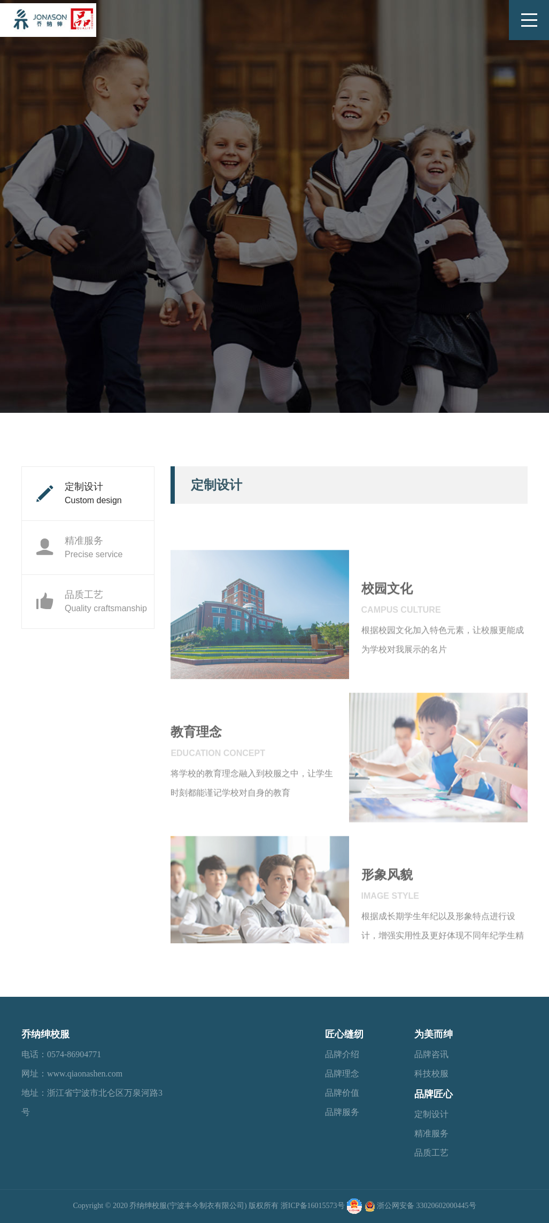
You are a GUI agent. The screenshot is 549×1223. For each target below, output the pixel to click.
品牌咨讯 (431, 1054)
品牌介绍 (342, 1054)
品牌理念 (342, 1073)
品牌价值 (342, 1092)
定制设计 (78, 493)
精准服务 (78, 547)
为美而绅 (433, 1034)
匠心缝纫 (344, 1034)
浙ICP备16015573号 (313, 1206)
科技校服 (431, 1073)
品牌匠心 (433, 1094)
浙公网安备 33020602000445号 (426, 1206)
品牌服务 (342, 1112)
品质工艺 (91, 601)
